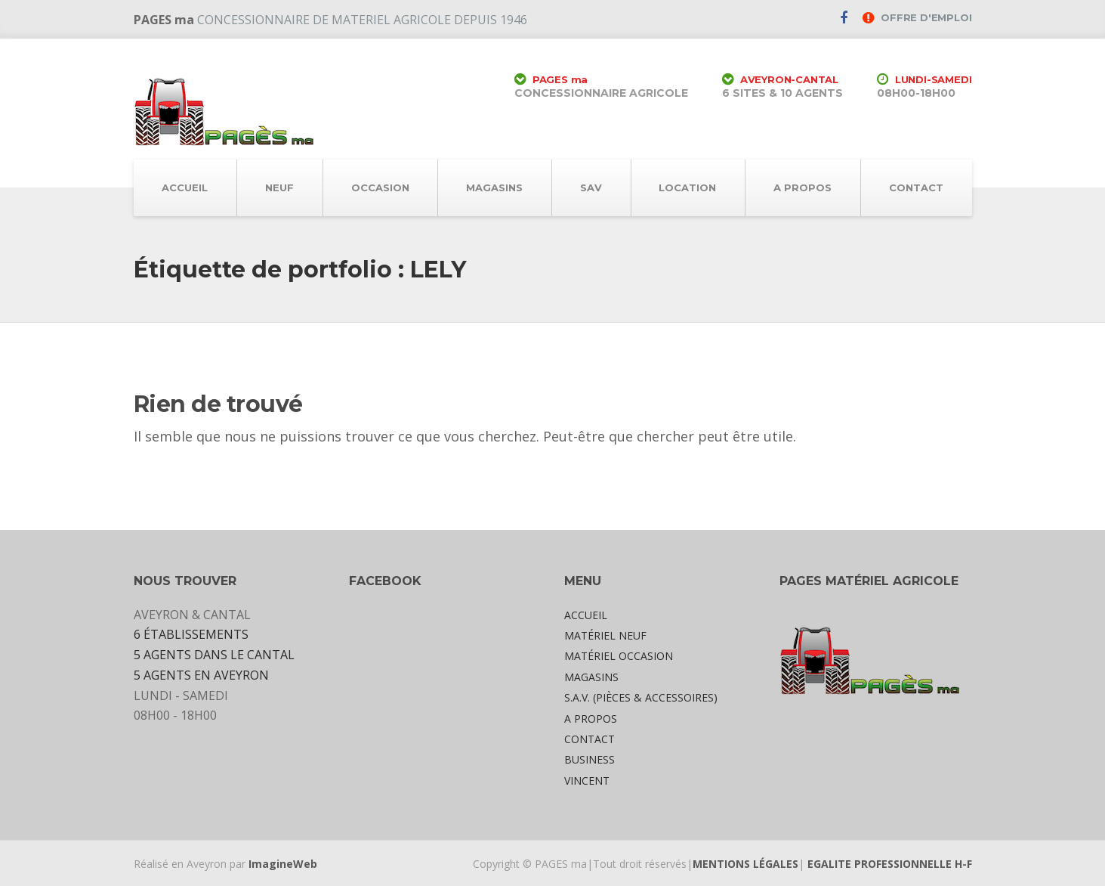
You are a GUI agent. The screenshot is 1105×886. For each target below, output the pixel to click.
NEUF (279, 187)
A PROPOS (802, 187)
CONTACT (916, 187)
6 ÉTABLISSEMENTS (191, 634)
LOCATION (687, 187)
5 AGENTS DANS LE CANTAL (214, 654)
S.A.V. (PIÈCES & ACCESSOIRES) (641, 697)
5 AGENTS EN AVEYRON (201, 675)
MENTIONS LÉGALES (745, 864)
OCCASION (380, 187)
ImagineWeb (282, 864)
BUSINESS (589, 759)
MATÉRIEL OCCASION (618, 656)
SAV (591, 187)
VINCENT (587, 780)
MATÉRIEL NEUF (605, 635)
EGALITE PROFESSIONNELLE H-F (889, 864)
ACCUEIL (185, 187)
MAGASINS (494, 187)
